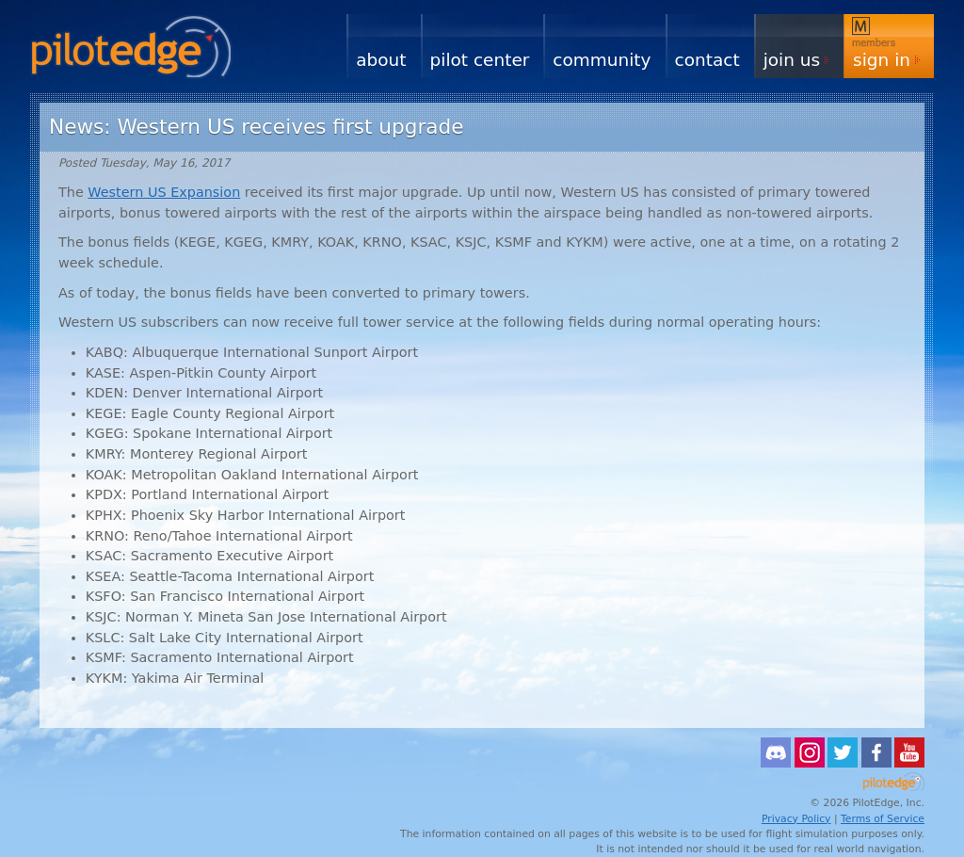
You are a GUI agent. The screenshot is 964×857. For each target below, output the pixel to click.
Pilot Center (480, 60)
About (381, 60)
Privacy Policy (796, 819)
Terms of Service (882, 819)
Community (602, 60)
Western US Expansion (164, 192)
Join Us (791, 60)
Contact (707, 60)
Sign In (881, 60)
